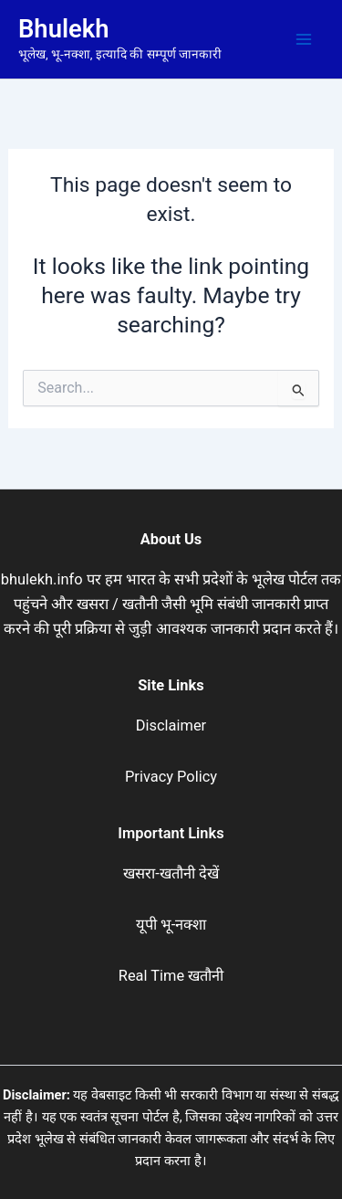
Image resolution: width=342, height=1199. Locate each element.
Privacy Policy (171, 776)
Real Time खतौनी (171, 975)
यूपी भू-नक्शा (171, 924)
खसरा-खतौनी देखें (171, 873)
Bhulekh (63, 29)
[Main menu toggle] (303, 39)
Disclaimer (171, 725)
